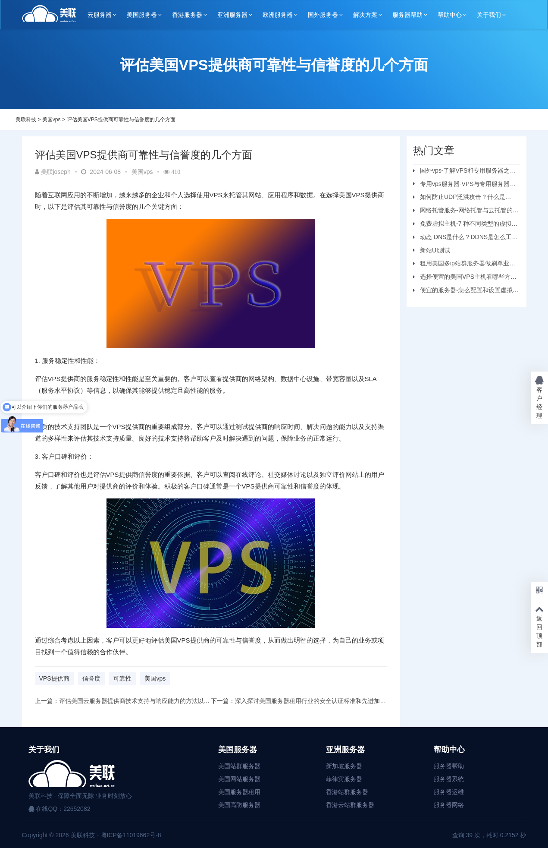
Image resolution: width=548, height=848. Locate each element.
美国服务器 (142, 14)
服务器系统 (449, 778)
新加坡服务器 (344, 766)
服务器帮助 (407, 14)
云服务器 (100, 14)
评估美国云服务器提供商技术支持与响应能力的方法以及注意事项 (146, 700)
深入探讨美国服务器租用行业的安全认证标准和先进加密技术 (316, 700)
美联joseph (53, 171)
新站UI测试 (435, 250)
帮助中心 (450, 14)
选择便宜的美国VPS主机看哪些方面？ (461, 278)
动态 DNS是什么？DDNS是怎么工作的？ (465, 238)
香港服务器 (187, 14)
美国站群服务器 (239, 766)
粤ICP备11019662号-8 (131, 835)
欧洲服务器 (278, 14)
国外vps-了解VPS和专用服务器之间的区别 (464, 172)
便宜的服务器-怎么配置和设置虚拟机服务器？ (466, 291)
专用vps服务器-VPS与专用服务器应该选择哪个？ (464, 185)
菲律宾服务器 (344, 778)
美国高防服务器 (239, 804)
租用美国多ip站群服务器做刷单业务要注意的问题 (464, 264)
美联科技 (26, 120)
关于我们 (489, 14)
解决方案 (365, 14)
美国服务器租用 (239, 791)
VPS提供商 (54, 678)
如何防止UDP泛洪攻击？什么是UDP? (459, 198)
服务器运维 (449, 791)
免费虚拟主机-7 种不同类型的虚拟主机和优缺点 (465, 225)
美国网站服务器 (239, 778)
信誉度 (91, 678)
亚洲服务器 (232, 14)
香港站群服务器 (347, 791)
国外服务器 (323, 14)
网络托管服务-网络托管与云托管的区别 (466, 211)
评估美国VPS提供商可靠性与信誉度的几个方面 (121, 120)
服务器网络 (449, 804)
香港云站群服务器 (350, 804)
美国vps (51, 120)
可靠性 (122, 678)
